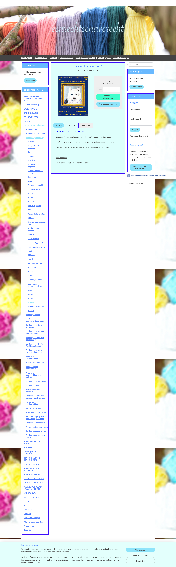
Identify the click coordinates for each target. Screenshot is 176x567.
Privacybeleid (29, 526)
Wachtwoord (135, 119)
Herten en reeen (34, 189)
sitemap (98, 562)
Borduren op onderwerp (35, 137)
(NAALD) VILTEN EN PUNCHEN (31, 453)
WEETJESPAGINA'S (31, 497)
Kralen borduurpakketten (36, 412)
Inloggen (135, 130)
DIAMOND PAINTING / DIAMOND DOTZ (32, 459)
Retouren (27, 514)
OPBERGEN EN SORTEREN (34, 478)
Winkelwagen (136, 87)
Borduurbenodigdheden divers (35, 436)
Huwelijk (31, 201)
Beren (30, 152)
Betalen (27, 505)
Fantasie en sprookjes (36, 185)
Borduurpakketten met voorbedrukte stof (35, 332)
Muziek (30, 251)
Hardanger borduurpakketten (33, 403)
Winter (30, 298)
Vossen (31, 294)
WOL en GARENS (30, 109)
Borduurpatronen (33, 314)
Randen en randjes (35, 263)
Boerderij (31, 160)
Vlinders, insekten (35, 280)
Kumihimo (28, 447)
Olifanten (31, 255)
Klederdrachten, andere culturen (37, 223)
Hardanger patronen (34, 408)
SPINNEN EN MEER (31, 117)
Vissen (30, 275)
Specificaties (86, 125)
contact (88, 552)
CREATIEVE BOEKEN (31, 464)
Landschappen (33, 239)
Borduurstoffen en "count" (36, 133)
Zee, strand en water (36, 306)
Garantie (27, 530)
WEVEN (27, 121)
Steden (30, 271)
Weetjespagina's (104, 57)
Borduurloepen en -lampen (36, 431)
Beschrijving (71, 125)
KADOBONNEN (30, 493)
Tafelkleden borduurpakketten (33, 357)
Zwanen (31, 310)
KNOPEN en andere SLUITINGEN (31, 469)
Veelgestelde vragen (121, 57)
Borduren (53, 57)
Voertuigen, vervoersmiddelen (35, 285)
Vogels (30, 290)
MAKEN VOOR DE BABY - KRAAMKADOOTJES (33, 488)
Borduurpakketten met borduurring (35, 338)
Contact (27, 501)
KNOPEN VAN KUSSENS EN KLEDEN (34, 442)
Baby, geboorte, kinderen (34, 147)
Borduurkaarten (32, 385)
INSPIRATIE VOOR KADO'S (34, 483)
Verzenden (28, 509)
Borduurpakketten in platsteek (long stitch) (34, 351)
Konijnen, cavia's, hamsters (34, 229)
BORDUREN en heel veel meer (35, 125)
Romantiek (32, 267)
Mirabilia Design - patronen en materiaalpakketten (36, 417)
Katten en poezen (34, 206)
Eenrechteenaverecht (135, 183)
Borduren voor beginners (33, 165)
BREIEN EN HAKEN (31, 113)
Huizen (30, 197)
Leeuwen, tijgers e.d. (35, 243)
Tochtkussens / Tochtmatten (32, 368)
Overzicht (58, 125)
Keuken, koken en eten (36, 214)
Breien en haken (41, 57)
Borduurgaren (31, 129)
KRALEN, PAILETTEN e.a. (33, 474)
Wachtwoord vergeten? (139, 136)
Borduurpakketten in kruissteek (34, 326)
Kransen (31, 234)
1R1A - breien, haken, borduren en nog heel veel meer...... (33, 98)
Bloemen (31, 156)
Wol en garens (26, 57)
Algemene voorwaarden (33, 522)
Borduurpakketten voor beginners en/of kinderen (35, 397)
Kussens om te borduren (35, 362)
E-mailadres (135, 109)
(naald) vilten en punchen (85, 57)
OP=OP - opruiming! (31, 105)
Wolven (31, 302)
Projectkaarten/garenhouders (37, 427)
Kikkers (31, 218)
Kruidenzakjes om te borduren (33, 390)
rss (104, 562)
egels (30, 181)
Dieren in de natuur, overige (35, 171)
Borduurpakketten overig (36, 381)
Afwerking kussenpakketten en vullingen (34, 375)
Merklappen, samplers (36, 247)
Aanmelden (30, 80)
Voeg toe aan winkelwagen (108, 97)
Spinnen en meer (66, 57)
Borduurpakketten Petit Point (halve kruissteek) (35, 345)
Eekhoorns (32, 177)
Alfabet (31, 142)
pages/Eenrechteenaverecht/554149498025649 (140, 175)
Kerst (30, 210)
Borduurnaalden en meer (35, 423)
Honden (31, 193)
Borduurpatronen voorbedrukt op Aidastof (35, 320)
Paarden (31, 259)
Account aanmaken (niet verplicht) (140, 167)
